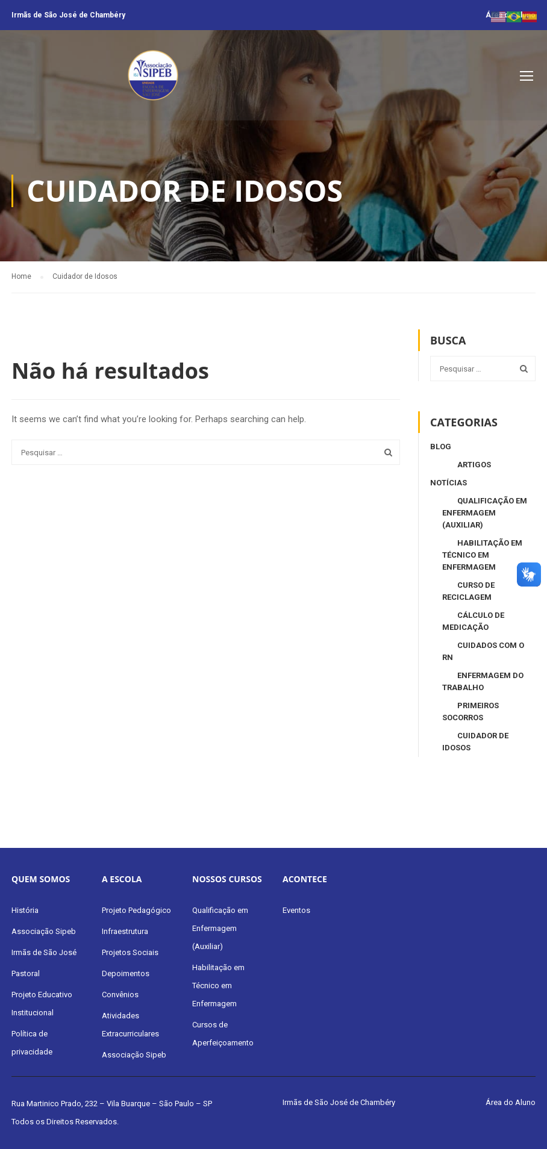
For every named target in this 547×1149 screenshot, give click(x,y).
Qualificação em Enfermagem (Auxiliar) (484, 512)
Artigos (474, 464)
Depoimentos (125, 973)
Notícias (448, 482)
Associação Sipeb (43, 931)
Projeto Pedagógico (136, 910)
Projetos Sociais (130, 952)
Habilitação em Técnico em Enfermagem (482, 554)
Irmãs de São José (44, 952)
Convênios (120, 994)
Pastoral (25, 973)
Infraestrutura (125, 931)
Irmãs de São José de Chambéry (68, 15)
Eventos (296, 910)
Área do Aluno (511, 1102)
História (25, 910)
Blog (440, 446)
